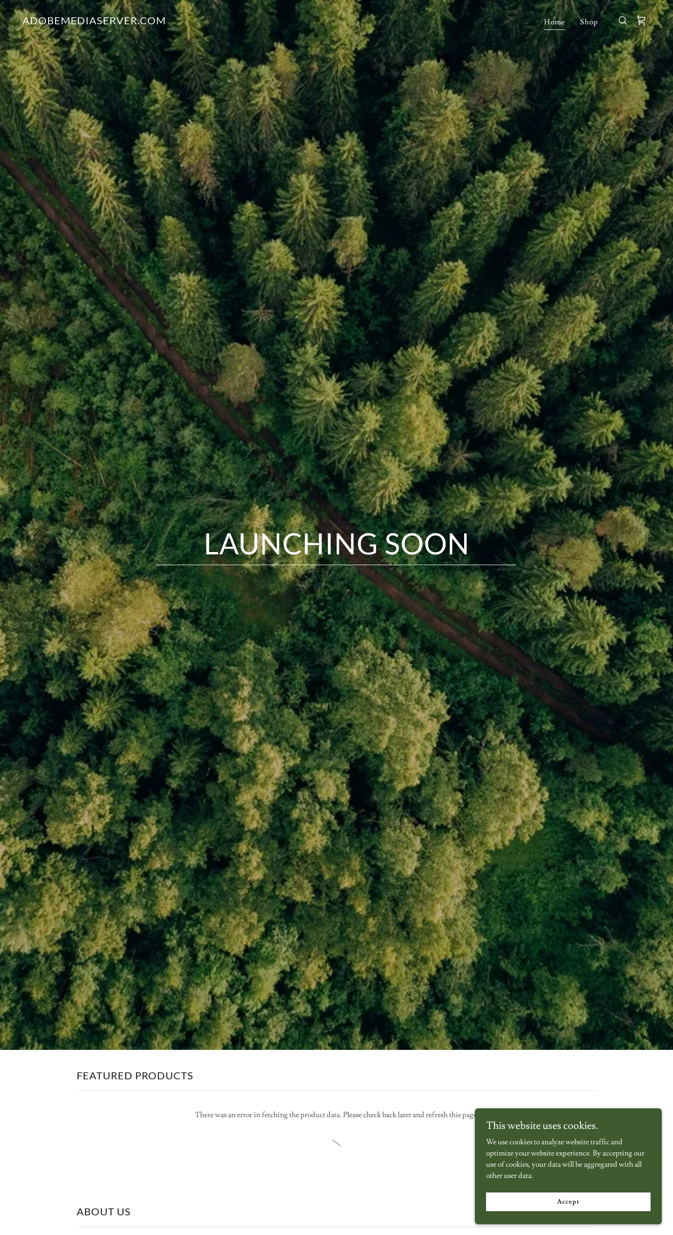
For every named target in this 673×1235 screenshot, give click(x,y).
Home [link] (554, 22)
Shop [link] (589, 22)
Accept (568, 1201)
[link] (94, 22)
